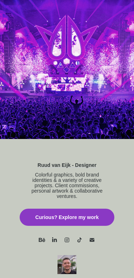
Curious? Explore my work (67, 217)
